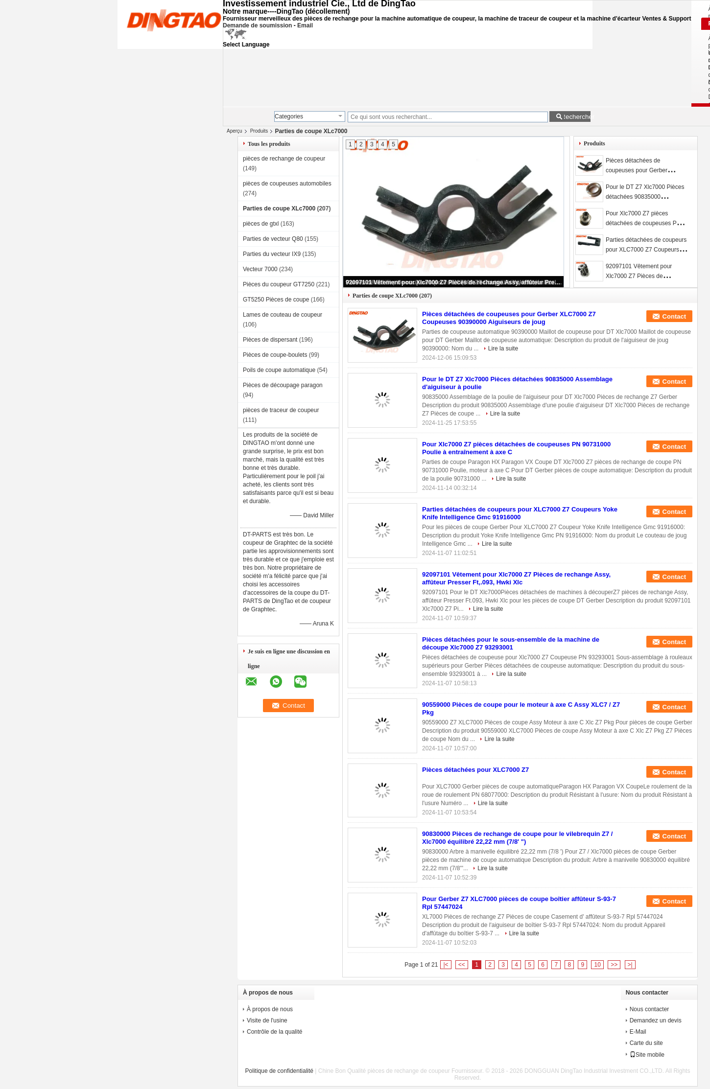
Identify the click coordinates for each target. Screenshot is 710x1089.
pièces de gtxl (261, 223)
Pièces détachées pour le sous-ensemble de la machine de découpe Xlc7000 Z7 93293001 (510, 643)
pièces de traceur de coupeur (281, 410)
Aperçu (234, 131)
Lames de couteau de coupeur (282, 314)
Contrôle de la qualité (274, 1031)
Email (305, 25)
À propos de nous (270, 1009)
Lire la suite (503, 348)
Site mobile (647, 1054)
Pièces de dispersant (270, 339)
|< (445, 964)
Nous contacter (649, 1009)
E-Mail (638, 1031)
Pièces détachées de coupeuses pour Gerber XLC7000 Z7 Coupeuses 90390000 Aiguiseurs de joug (509, 317)
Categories (289, 116)
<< (461, 964)
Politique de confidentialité (279, 1070)
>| (630, 964)
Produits (259, 131)
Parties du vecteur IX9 (272, 254)
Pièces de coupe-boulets (275, 354)
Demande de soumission (257, 25)
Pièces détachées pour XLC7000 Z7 (475, 769)
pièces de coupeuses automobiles (287, 183)
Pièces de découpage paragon (283, 385)
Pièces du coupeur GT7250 (278, 284)
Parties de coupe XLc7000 (279, 208)
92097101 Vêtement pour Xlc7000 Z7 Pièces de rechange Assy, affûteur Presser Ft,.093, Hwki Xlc (454, 282)
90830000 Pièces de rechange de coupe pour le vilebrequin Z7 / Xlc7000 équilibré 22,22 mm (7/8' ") (517, 837)
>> (614, 964)
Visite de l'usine (267, 1020)
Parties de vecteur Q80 (273, 238)
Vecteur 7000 (260, 269)
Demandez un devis (656, 1020)
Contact (674, 316)
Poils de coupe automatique (279, 370)
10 (597, 964)
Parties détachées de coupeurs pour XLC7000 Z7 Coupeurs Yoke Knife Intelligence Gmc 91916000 (519, 513)
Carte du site (646, 1043)
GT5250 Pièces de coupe (276, 299)
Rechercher (576, 116)
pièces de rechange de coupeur (284, 158)
